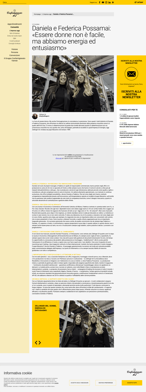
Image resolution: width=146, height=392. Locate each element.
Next (39, 346)
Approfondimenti (14, 25)
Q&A (14, 39)
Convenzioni (14, 56)
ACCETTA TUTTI (132, 382)
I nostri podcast (14, 42)
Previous (36, 346)
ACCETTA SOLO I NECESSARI (79, 382)
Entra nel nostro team (14, 37)
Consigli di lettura (14, 45)
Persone (14, 53)
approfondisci (127, 147)
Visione (14, 50)
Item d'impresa (15, 34)
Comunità (15, 28)
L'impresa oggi (15, 32)
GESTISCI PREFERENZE (106, 382)
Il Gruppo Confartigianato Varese (14, 60)
